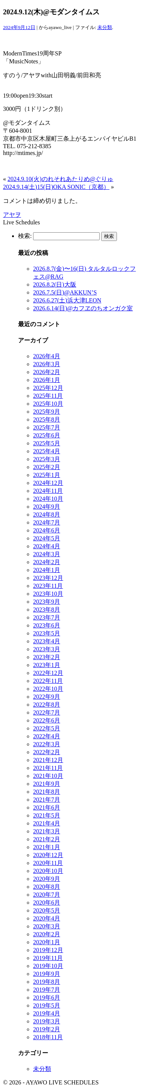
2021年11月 (48, 768)
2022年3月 (46, 744)
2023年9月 (46, 601)
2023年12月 (48, 578)
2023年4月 (46, 641)
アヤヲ (12, 215)
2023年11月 (48, 586)
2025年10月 (48, 403)
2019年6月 (46, 997)
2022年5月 (46, 728)
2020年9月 (46, 879)
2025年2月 (46, 467)
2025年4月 (46, 451)
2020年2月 (46, 934)
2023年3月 (46, 649)
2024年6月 (46, 530)
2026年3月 (46, 364)
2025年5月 (46, 443)
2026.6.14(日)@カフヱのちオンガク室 (83, 308)
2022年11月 (48, 681)
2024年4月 (46, 546)
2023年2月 (46, 657)
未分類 (104, 27)
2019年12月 (48, 950)
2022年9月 (46, 696)
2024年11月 (48, 491)
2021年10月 (48, 776)
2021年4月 (46, 823)
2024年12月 (48, 483)
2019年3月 (46, 1021)
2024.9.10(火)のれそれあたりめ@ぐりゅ (60, 179)
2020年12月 (48, 855)
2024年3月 (46, 554)
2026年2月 (46, 372)
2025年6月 (46, 435)
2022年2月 (46, 752)
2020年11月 (48, 863)
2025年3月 (46, 459)
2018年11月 (48, 1037)
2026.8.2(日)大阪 (54, 284)
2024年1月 (46, 570)
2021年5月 (46, 815)
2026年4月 (46, 356)
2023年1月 (46, 665)
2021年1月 (46, 847)
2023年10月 (48, 593)
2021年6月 (46, 807)
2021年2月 (46, 839)
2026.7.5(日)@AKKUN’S (65, 292)
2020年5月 (46, 910)
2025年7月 (46, 427)
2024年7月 (46, 522)
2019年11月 (48, 958)
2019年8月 (46, 982)
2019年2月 (46, 1029)
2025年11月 (48, 396)
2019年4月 (46, 1013)
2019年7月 (46, 989)
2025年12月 (48, 388)
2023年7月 (46, 617)
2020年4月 (46, 918)
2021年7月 (46, 799)
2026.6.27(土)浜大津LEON (67, 300)
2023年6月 (46, 625)
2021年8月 (46, 791)
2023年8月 (46, 609)
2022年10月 (48, 689)
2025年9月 (46, 411)
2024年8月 (46, 514)
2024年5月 (46, 538)
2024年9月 (46, 506)
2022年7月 (46, 712)
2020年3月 (46, 926)
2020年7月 (46, 894)
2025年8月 (46, 419)
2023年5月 (46, 633)
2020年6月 (46, 902)
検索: (25, 236)
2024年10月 (48, 498)
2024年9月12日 (19, 27)
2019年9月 (46, 974)
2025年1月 (46, 475)
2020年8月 (46, 886)
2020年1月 (46, 942)
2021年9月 (46, 784)
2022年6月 (46, 720)
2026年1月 (46, 380)
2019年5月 (46, 1005)
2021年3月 (46, 831)
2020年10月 (48, 871)
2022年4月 (46, 736)
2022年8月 (46, 704)
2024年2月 (46, 562)
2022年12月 (48, 673)
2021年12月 (48, 760)
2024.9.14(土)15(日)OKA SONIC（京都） (56, 187)
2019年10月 (48, 966)
